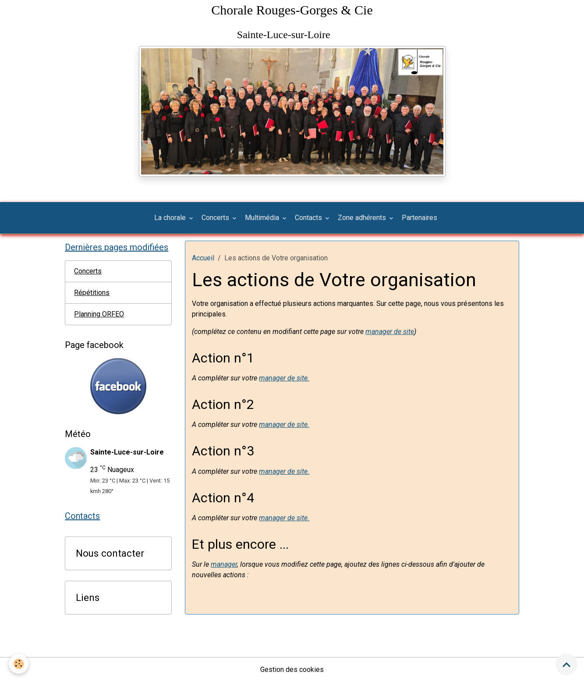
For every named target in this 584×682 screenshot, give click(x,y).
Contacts (309, 217)
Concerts (216, 217)
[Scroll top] (566, 664)
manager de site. (284, 378)
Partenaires (419, 217)
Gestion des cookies (292, 669)
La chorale (171, 217)
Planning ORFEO (99, 314)
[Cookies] (18, 664)
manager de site (389, 331)
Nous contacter (110, 553)
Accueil (203, 258)
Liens (87, 597)
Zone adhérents (363, 217)
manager (224, 564)
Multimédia (263, 217)
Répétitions (92, 292)
